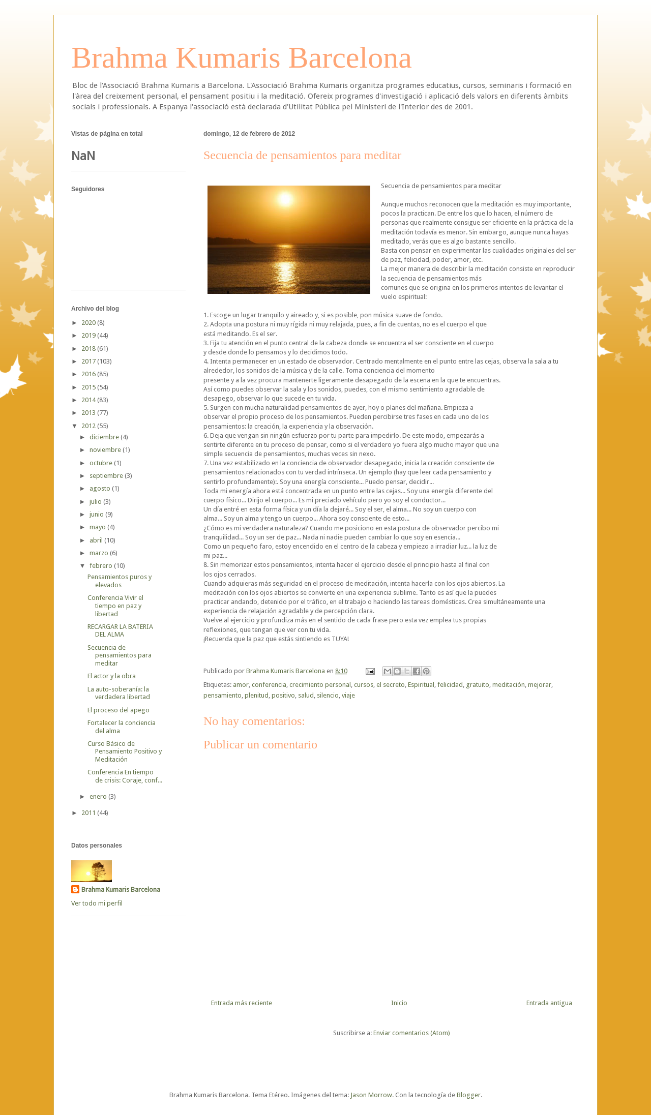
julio (96, 501)
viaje (348, 695)
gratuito (477, 684)
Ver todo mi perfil (97, 903)
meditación (508, 684)
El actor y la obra (111, 676)
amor (241, 684)
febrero (102, 565)
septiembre (107, 475)
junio (97, 514)
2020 (89, 322)
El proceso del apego (118, 710)
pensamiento (222, 695)
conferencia (269, 684)
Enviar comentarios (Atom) (411, 1033)
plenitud (257, 695)
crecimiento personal (320, 684)
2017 (89, 361)
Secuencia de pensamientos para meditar (119, 655)
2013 (89, 412)
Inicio (399, 1003)
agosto (101, 488)
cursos (363, 684)
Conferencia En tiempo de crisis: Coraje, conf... (124, 776)
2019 (89, 335)
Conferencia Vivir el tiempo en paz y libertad (115, 605)
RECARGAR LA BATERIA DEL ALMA (120, 631)
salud (306, 695)
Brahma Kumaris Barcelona (241, 57)
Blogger (469, 1095)
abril (97, 540)
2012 (89, 426)
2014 (89, 400)
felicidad (450, 684)
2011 (89, 813)
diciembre (105, 437)
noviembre (106, 450)
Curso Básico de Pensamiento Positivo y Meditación (124, 751)
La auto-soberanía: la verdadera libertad (118, 693)
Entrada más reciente (241, 1003)
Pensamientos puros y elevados (119, 581)
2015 (89, 387)
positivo (283, 695)
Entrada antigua (549, 1003)
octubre (102, 463)
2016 (89, 374)
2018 (89, 348)
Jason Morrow (371, 1095)
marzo (100, 553)
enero (99, 796)
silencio (328, 695)
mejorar (539, 684)
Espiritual (421, 684)
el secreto (390, 684)
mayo (98, 527)
